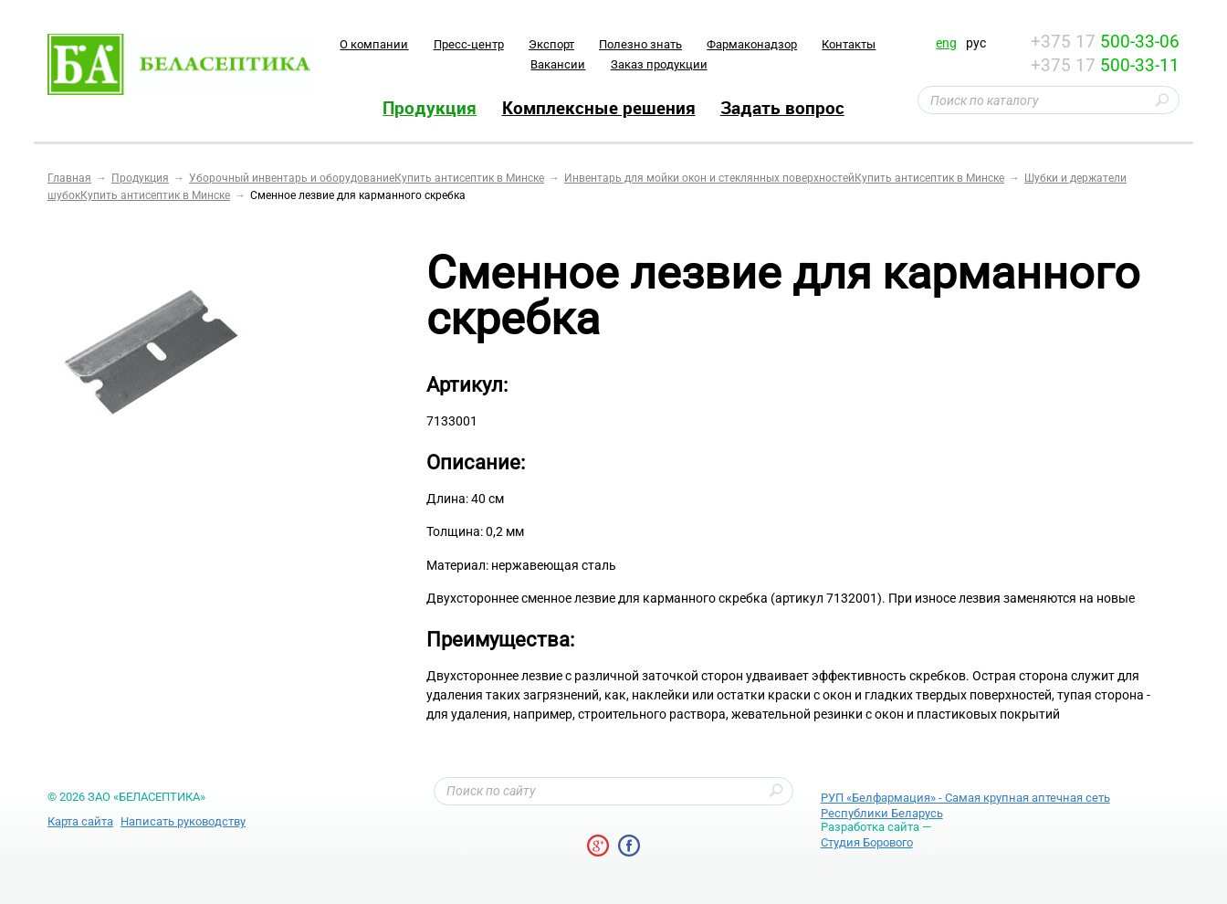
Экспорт (551, 44)
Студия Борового (867, 842)
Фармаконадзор (752, 44)
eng (946, 43)
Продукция (430, 108)
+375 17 (1105, 41)
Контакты (849, 44)
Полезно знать (640, 44)
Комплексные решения (599, 108)
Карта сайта (80, 821)
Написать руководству (183, 821)
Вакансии (557, 64)
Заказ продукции (659, 64)
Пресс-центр (469, 44)
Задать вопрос (782, 108)
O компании (374, 44)
